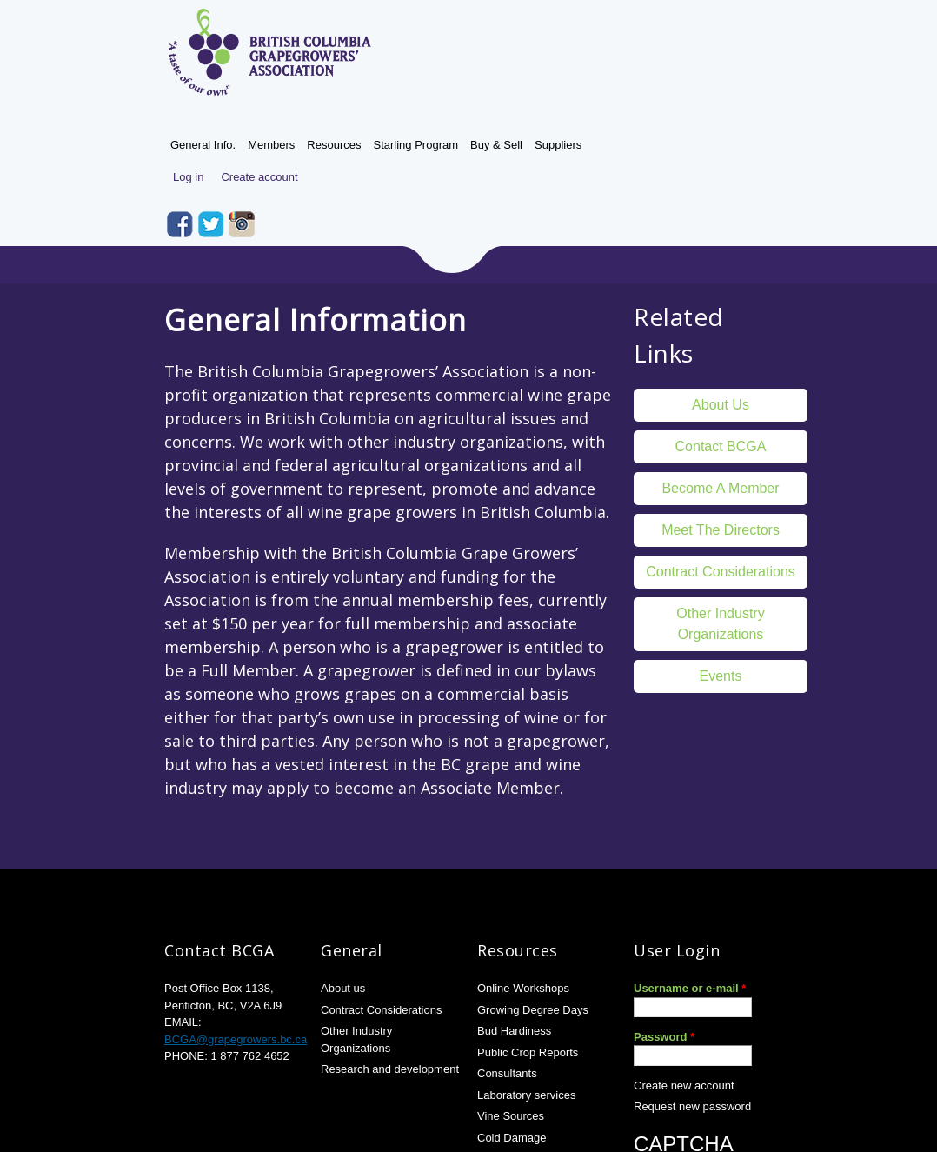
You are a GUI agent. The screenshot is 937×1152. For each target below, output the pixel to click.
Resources (334, 144)
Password (664, 1036)
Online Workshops (523, 988)
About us (343, 988)
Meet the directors (720, 530)
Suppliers (558, 144)
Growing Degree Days (532, 1009)
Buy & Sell (496, 144)
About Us (720, 404)
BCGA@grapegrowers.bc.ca (235, 1039)
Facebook (180, 224)
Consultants (507, 1073)
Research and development (390, 1068)
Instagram (242, 224)
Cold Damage (512, 1137)
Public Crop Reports (527, 1052)
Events (721, 676)
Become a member (720, 488)
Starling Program (415, 144)
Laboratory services (526, 1095)
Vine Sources (510, 1115)
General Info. (203, 144)
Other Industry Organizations (720, 624)
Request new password (692, 1106)
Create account (259, 176)
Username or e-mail (690, 988)
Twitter (211, 224)
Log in (188, 176)
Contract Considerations (720, 571)
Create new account (684, 1085)
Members (271, 144)
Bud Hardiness (514, 1030)
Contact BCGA (721, 446)
